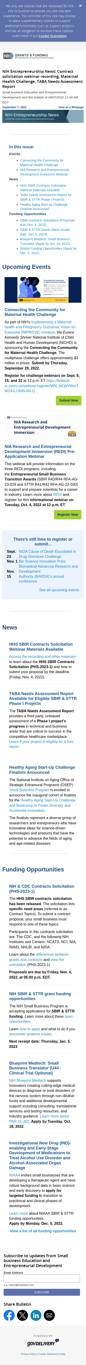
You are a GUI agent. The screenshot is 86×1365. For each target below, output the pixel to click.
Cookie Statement (53, 36)
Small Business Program (29, 790)
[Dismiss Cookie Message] (80, 4)
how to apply (29, 1029)
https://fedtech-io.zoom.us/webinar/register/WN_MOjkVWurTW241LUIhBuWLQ (41, 386)
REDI (57, 494)
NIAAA (14, 1175)
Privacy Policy (28, 1354)
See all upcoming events (59, 590)
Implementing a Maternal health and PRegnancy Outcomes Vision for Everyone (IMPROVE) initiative (40, 327)
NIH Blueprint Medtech (27, 1080)
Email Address (13, 1272)
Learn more (18, 1213)
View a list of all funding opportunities (43, 1231)
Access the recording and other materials (42, 656)
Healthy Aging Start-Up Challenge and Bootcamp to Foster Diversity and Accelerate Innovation (42, 805)
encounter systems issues (30, 1034)
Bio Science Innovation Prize (42, 561)
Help (62, 1354)
